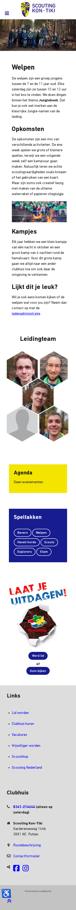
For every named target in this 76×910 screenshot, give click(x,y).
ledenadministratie (26, 314)
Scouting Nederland (27, 768)
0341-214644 (24, 807)
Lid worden (20, 713)
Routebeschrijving (27, 845)
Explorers (24, 552)
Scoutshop (20, 757)
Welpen (41, 532)
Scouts (49, 542)
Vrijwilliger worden (26, 746)
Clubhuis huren (23, 724)
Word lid (38, 656)
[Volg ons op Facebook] (16, 870)
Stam (44, 552)
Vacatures (19, 735)
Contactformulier (26, 856)
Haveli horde (26, 542)
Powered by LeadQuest (38, 891)
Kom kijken (38, 671)
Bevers (22, 532)
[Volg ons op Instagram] (25, 870)
